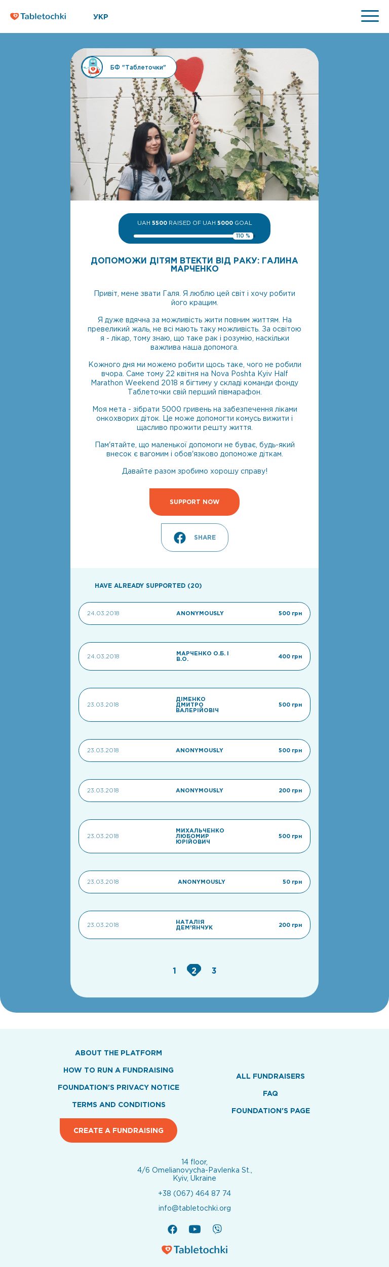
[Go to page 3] (214, 970)
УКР (100, 16)
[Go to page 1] (176, 970)
